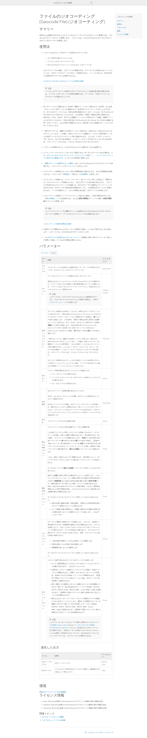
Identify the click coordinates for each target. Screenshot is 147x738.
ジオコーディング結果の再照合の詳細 (57, 224)
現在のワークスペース (48, 693)
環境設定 (66, 174)
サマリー (120, 21)
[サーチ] (92, 3)
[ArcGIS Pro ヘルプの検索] (71, 3)
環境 (118, 31)
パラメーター (122, 28)
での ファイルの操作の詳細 (63, 81)
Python (53, 253)
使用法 (119, 24)
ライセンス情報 (122, 34)
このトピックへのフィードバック (100, 734)
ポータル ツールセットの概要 (53, 718)
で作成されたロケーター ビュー (62, 237)
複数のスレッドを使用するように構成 (59, 163)
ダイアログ (45, 253)
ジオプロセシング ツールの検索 (53, 722)
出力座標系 (83, 174)
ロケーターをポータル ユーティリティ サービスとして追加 (68, 155)
